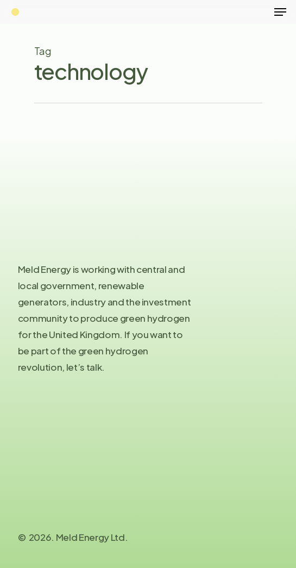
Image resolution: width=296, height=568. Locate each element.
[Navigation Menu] (280, 12)
